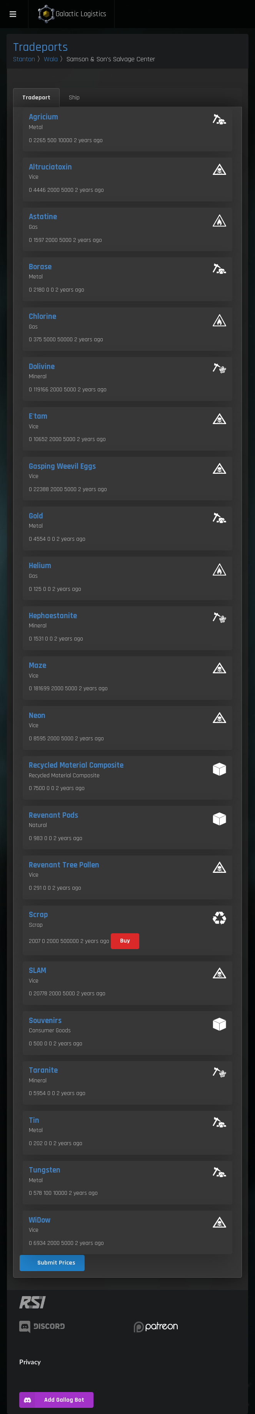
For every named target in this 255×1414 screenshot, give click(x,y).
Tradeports (40, 47)
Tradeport (36, 98)
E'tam (38, 416)
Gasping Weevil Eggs (62, 466)
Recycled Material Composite (76, 765)
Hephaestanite (53, 616)
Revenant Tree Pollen (64, 865)
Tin (34, 1120)
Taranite (43, 1070)
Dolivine (42, 367)
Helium (40, 566)
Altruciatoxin (50, 167)
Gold (36, 516)
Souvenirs (45, 1021)
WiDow (39, 1220)
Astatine (43, 217)
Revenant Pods (53, 815)
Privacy (30, 1362)
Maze (37, 666)
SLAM (37, 971)
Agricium (43, 117)
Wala (51, 59)
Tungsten (44, 1170)
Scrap (38, 915)
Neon (37, 716)
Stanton (24, 59)
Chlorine (42, 317)
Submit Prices (56, 1263)
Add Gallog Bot (51, 1400)
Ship (74, 98)
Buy (125, 941)
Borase (40, 267)
